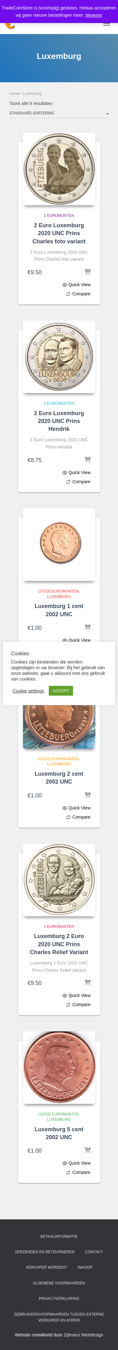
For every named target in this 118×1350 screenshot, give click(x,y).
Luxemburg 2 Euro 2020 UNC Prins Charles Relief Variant (59, 944)
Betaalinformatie (58, 1236)
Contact (94, 1252)
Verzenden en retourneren (45, 1252)
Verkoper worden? (46, 1267)
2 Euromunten (59, 215)
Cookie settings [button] (28, 690)
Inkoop (85, 1267)
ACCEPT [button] (61, 690)
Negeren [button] (93, 15)
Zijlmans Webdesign (83, 1334)
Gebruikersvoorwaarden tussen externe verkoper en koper (59, 1317)
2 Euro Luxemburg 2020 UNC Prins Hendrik (59, 421)
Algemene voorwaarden (59, 1283)
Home (14, 93)
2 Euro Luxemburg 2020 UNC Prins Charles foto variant (59, 233)
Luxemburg (59, 596)
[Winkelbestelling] (59, 114)
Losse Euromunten (58, 591)
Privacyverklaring (59, 1298)
